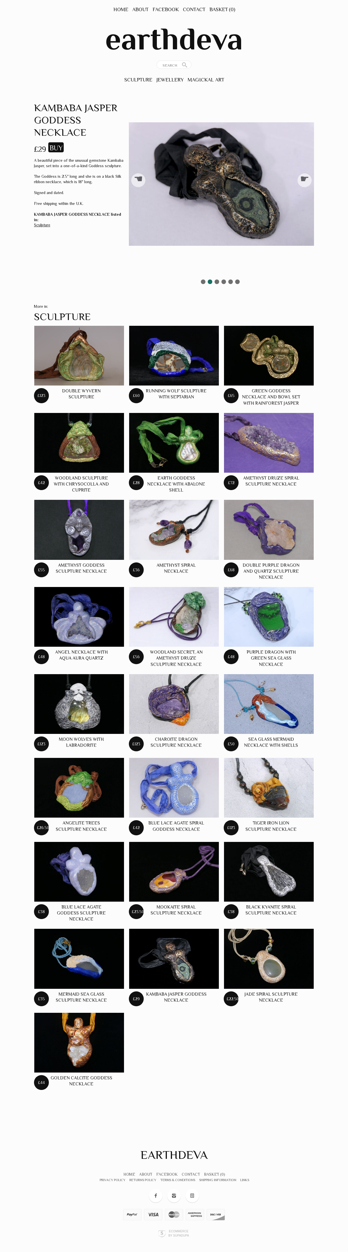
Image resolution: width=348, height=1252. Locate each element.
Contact (194, 9)
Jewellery (170, 80)
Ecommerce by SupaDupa (178, 1233)
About (140, 9)
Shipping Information (217, 1180)
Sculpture (138, 80)
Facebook (166, 9)
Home (120, 9)
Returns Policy (142, 1180)
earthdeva (174, 38)
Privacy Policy (112, 1180)
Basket (222, 9)
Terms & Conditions (177, 1180)
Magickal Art (206, 80)
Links (244, 1180)
